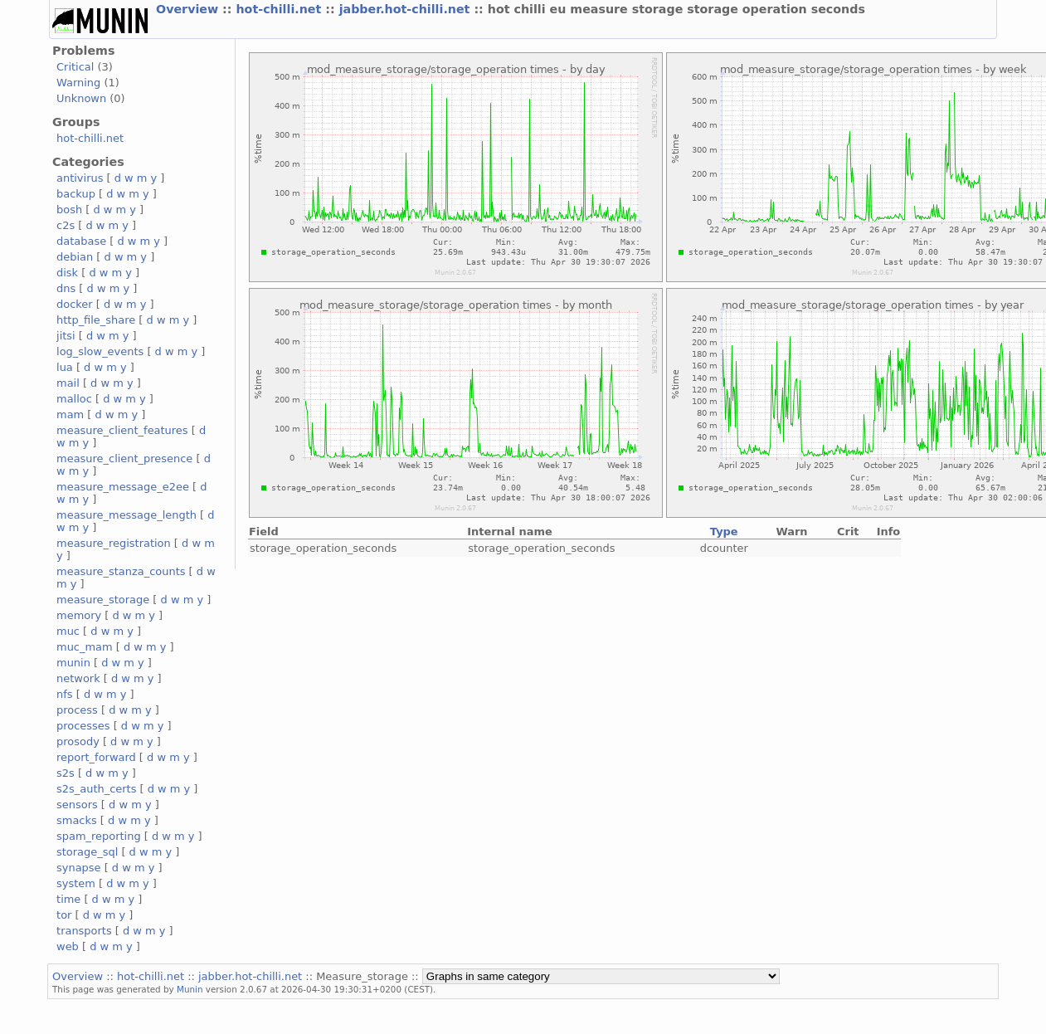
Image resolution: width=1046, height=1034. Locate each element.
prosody (78, 741)
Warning (78, 82)
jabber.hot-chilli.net (406, 9)
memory (78, 615)
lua (64, 367)
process (77, 710)
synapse (78, 867)
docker (74, 304)
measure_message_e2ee (122, 486)
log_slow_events (100, 351)
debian (74, 257)
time (68, 899)
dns (65, 288)
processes (83, 725)
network (78, 678)
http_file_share (95, 320)
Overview (189, 9)
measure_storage (102, 599)
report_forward (96, 757)
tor (63, 915)
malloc (74, 399)
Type (724, 531)
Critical (75, 67)
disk (67, 272)
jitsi (65, 335)
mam (70, 414)
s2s (65, 773)
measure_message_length (126, 515)
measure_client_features (122, 430)
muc (68, 631)
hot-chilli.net (280, 9)
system (75, 883)
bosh (69, 209)
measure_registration (113, 543)
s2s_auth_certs (96, 789)
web (67, 946)
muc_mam (84, 647)
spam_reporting (98, 836)
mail (68, 383)
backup (75, 194)
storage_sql (87, 852)
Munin (190, 989)
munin (73, 662)
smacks (76, 820)
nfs (64, 694)
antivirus (79, 178)
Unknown (81, 98)
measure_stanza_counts (120, 571)
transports (84, 930)
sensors (77, 804)
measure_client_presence (124, 458)
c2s (65, 225)
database (81, 241)
